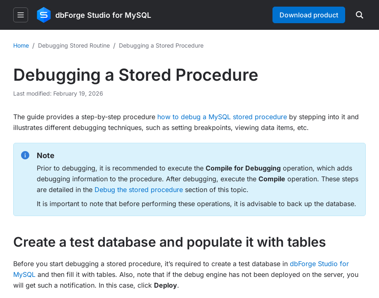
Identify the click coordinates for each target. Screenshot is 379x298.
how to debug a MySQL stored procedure (222, 117)
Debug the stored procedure (139, 189)
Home (21, 45)
